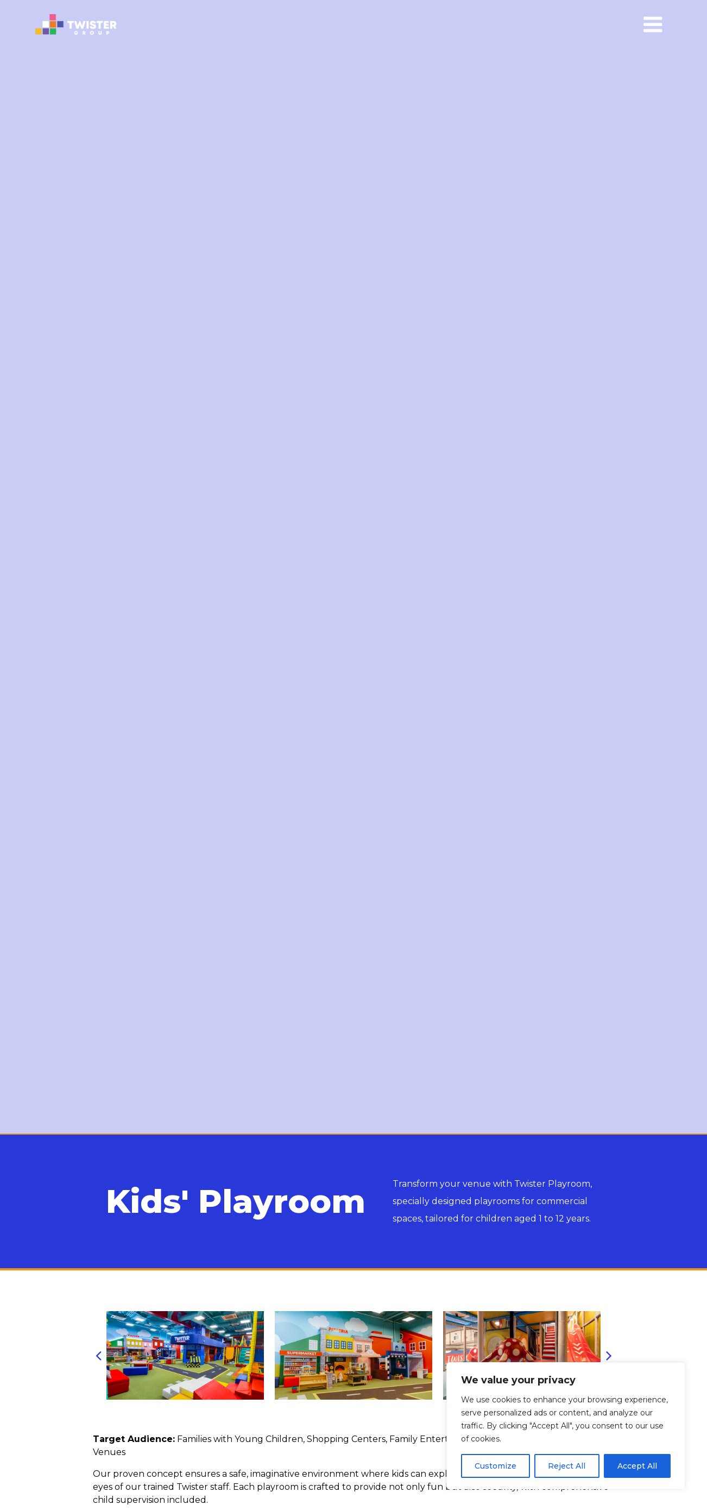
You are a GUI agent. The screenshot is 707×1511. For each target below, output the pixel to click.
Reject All (566, 1466)
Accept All (637, 1466)
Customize (495, 1466)
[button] (98, 1355)
